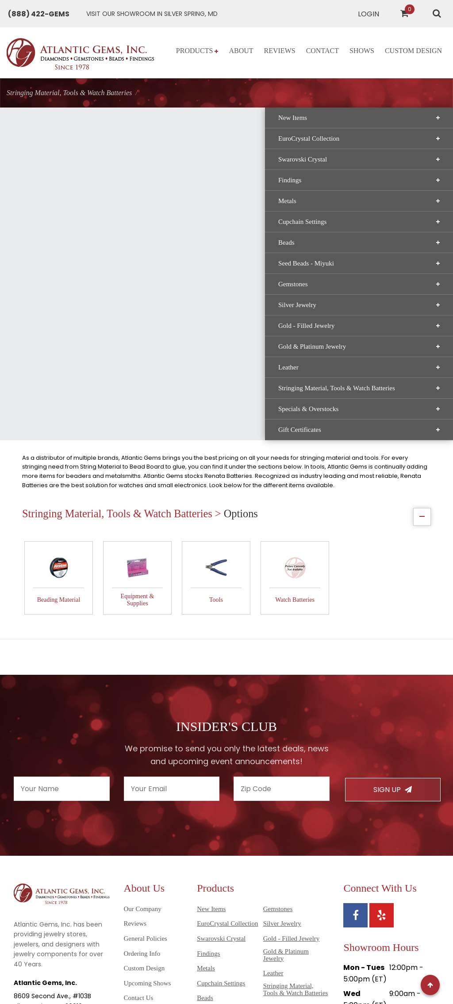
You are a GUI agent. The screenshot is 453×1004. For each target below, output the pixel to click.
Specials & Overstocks (75, 442)
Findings (75, 206)
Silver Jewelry (75, 331)
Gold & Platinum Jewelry (75, 373)
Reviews (280, 50)
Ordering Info (142, 794)
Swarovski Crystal (75, 185)
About (241, 50)
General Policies (145, 780)
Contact (322, 50)
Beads (75, 269)
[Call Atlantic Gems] (38, 13)
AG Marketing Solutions (404, 973)
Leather (75, 393)
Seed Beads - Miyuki (75, 289)
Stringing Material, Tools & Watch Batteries (75, 418)
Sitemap (113, 973)
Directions (361, 921)
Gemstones (75, 310)
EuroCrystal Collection (75, 165)
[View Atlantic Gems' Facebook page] (355, 756)
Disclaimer (33, 983)
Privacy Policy (152, 973)
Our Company (142, 750)
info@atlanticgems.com (51, 874)
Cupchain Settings (75, 248)
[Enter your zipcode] (282, 630)
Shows (361, 50)
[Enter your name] (62, 630)
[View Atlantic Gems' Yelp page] (381, 756)
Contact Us (139, 839)
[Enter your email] (172, 630)
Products (197, 50)
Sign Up (392, 631)
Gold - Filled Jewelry (75, 352)
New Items (75, 144)
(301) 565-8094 (38, 861)
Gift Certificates (75, 463)
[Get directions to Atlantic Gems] (152, 13)
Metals (75, 227)
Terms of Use (198, 973)
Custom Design (413, 50)
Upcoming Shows (147, 824)
